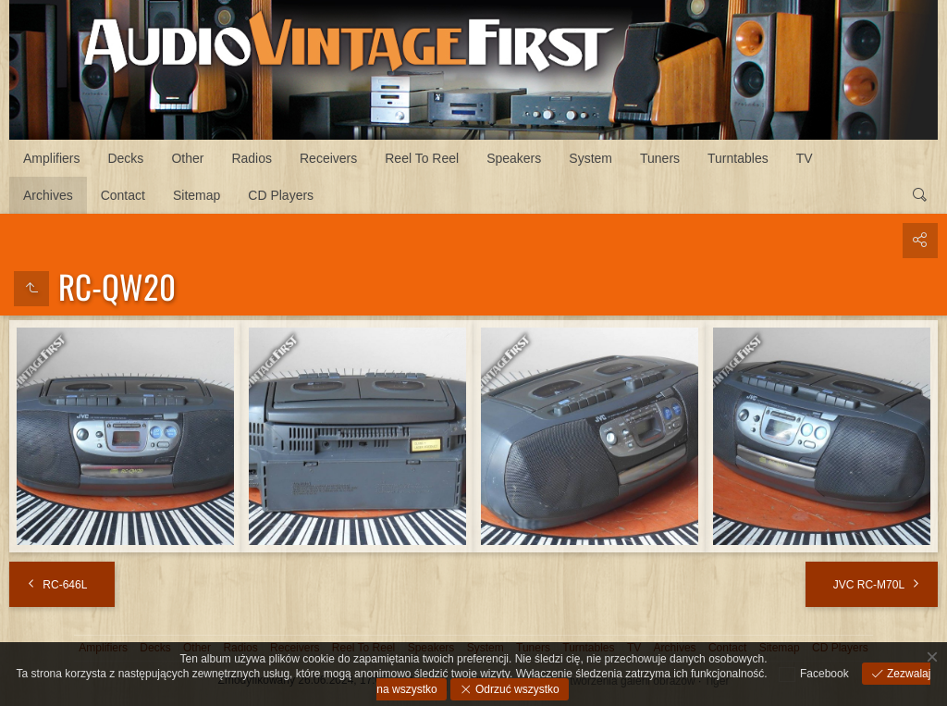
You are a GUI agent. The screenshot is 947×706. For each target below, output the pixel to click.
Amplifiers (51, 158)
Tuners (660, 158)
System (590, 158)
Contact (123, 195)
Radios (251, 158)
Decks (125, 158)
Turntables (738, 158)
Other (187, 158)
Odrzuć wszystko (516, 689)
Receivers (328, 158)
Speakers (513, 158)
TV (804, 158)
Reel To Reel (422, 158)
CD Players (281, 195)
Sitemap (196, 195)
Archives (48, 195)
